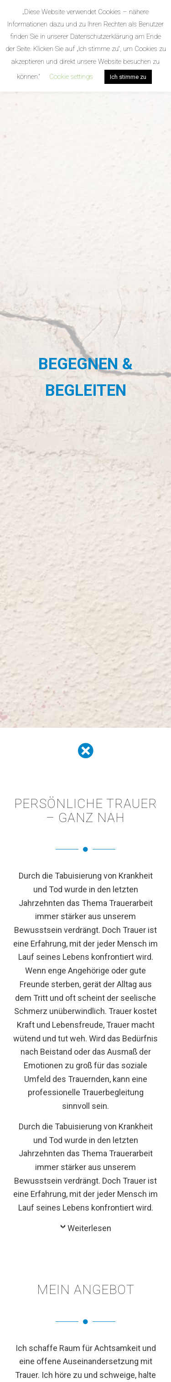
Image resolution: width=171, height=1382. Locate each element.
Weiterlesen (89, 1228)
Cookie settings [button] (71, 76)
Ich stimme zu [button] (128, 76)
